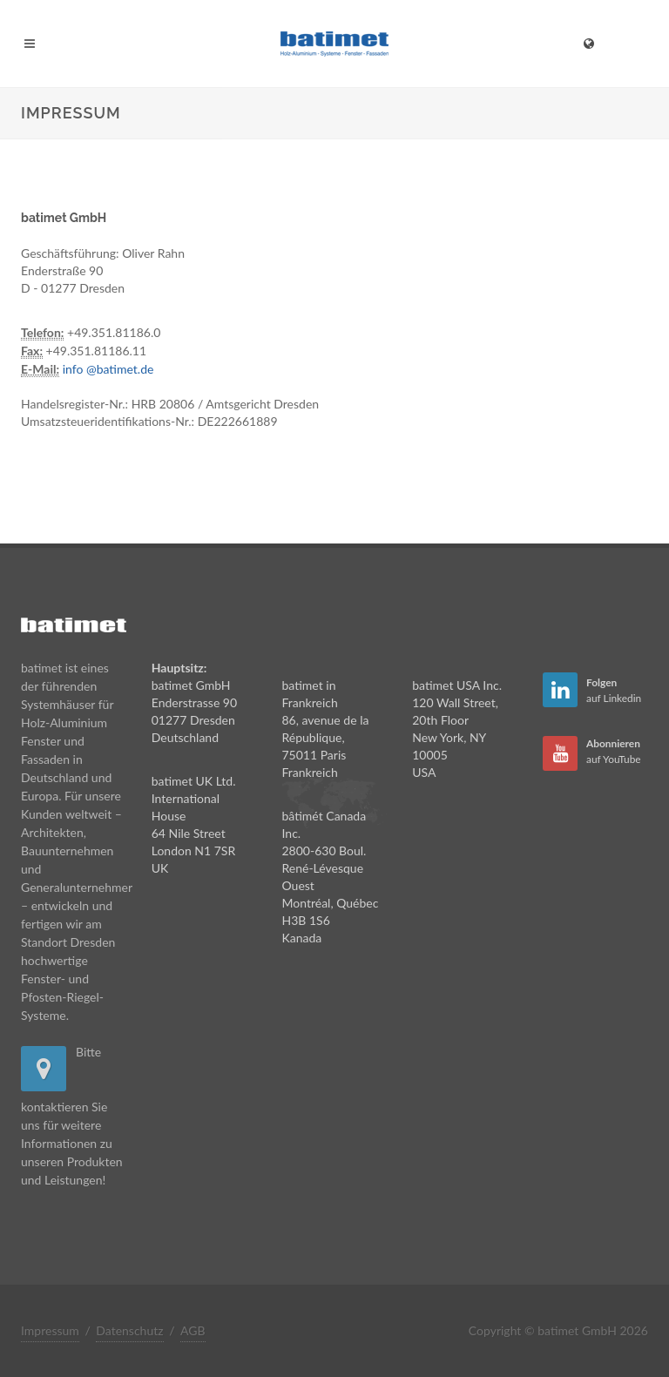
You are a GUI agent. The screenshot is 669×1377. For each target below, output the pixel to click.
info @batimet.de (108, 368)
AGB (193, 1330)
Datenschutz (129, 1330)
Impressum (50, 1330)
